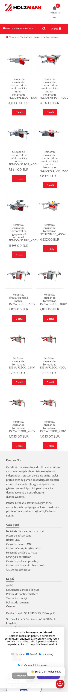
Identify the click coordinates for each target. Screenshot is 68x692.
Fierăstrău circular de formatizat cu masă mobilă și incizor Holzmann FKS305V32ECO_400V (23, 88)
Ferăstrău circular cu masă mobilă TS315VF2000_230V (21, 299)
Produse (14, 37)
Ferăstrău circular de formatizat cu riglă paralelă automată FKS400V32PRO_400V (23, 232)
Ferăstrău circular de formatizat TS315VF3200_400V (21, 426)
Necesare (18, 654)
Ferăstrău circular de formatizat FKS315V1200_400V (53, 229)
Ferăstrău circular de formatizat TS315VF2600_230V (21, 362)
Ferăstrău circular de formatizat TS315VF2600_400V (53, 362)
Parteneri (39, 665)
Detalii (19, 112)
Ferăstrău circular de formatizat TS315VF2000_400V (53, 299)
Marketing (46, 654)
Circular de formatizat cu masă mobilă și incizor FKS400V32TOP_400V (23, 158)
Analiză (31, 654)
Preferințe (25, 665)
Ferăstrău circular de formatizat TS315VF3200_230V (53, 426)
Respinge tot (23, 675)
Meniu (57, 29)
